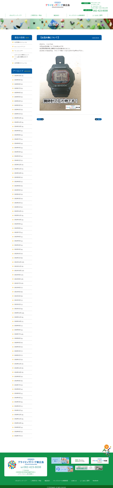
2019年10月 (18, 371)
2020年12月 (19, 312)
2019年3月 (18, 401)
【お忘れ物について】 (50, 36)
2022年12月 (18, 210)
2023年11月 (18, 168)
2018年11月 (18, 418)
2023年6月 (18, 185)
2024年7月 (18, 138)
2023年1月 (18, 206)
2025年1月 (18, 113)
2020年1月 (18, 358)
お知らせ (74, 479)
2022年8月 (18, 227)
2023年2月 (18, 202)
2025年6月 (18, 91)
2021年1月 (18, 308)
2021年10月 (19, 269)
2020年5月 (18, 341)
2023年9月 (18, 176)
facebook (95, 479)
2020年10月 (18, 320)
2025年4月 (18, 100)
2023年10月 (18, 172)
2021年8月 (18, 278)
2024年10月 (18, 125)
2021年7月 (18, 282)
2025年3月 (18, 104)
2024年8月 (18, 134)
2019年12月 (18, 363)
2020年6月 (18, 337)
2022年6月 (18, 236)
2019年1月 (18, 409)
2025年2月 (18, 108)
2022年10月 (18, 219)
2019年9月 (18, 375)
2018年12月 (18, 413)
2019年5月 (18, 392)
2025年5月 (18, 96)
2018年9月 (18, 426)
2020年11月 (18, 316)
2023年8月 (18, 180)
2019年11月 (18, 367)
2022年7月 (18, 231)
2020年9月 (18, 325)
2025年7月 (18, 87)
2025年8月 (18, 83)
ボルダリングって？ (21, 479)
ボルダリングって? (15, 15)
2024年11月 (18, 121)
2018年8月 (18, 430)
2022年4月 (18, 244)
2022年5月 (18, 240)
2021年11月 (18, 265)
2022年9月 (18, 223)
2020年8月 (18, 329)
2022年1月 (18, 257)
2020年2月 (18, 354)
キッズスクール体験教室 (77, 15)
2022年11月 (18, 214)
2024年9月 (18, 130)
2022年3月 (18, 248)
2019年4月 (18, 397)
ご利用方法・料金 (36, 15)
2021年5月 (18, 291)
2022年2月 (18, 252)
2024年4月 (18, 147)
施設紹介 (56, 15)
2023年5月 (18, 189)
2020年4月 (18, 346)
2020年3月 (18, 350)
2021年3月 (18, 299)
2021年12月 (19, 261)
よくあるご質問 (97, 15)
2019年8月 (18, 380)
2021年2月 (18, 303)
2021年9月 (18, 274)
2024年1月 (18, 159)
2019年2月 (18, 405)
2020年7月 (18, 333)
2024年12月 (18, 117)
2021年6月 (18, 286)
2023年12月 (18, 164)
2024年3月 (18, 151)
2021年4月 (18, 295)
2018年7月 (18, 435)
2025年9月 (18, 79)
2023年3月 (18, 197)
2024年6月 (18, 142)
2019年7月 (18, 384)
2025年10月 (18, 75)
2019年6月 (18, 388)
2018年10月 (18, 422)
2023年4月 (18, 193)
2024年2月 (18, 155)
